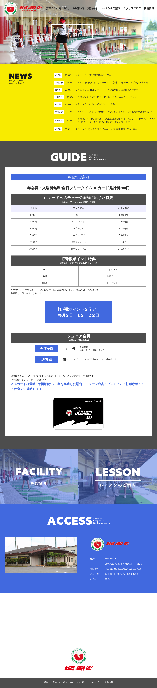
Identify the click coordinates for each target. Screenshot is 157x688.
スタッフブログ (132, 8)
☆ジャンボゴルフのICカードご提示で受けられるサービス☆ (107, 97)
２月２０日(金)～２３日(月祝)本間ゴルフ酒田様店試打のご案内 (106, 129)
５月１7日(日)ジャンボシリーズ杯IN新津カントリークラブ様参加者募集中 (114, 82)
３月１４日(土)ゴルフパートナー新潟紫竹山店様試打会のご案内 (107, 90)
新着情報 (149, 8)
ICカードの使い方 (74, 8)
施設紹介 (92, 8)
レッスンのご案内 (110, 8)
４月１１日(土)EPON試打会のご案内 (93, 75)
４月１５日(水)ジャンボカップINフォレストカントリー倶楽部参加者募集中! (115, 112)
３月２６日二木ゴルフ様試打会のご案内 (95, 104)
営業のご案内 (53, 8)
